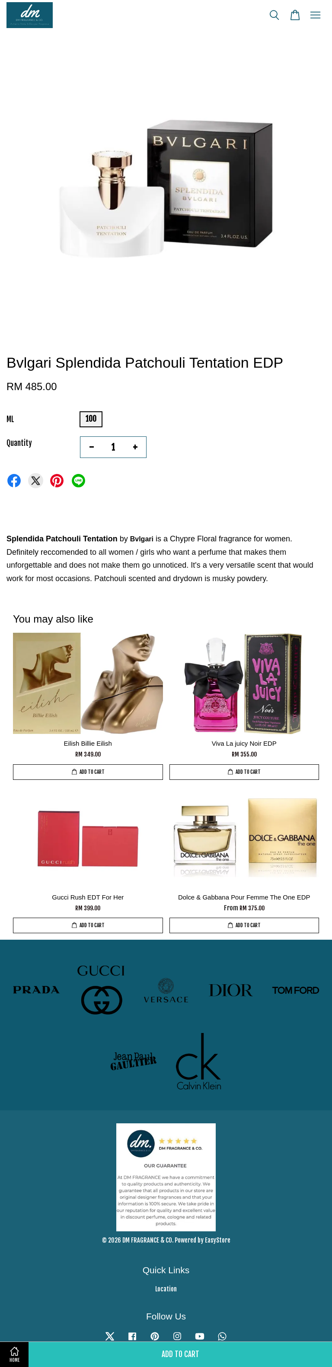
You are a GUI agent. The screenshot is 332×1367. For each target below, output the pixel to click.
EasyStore (217, 1240)
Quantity (19, 443)
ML (10, 419)
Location (166, 1289)
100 (91, 418)
